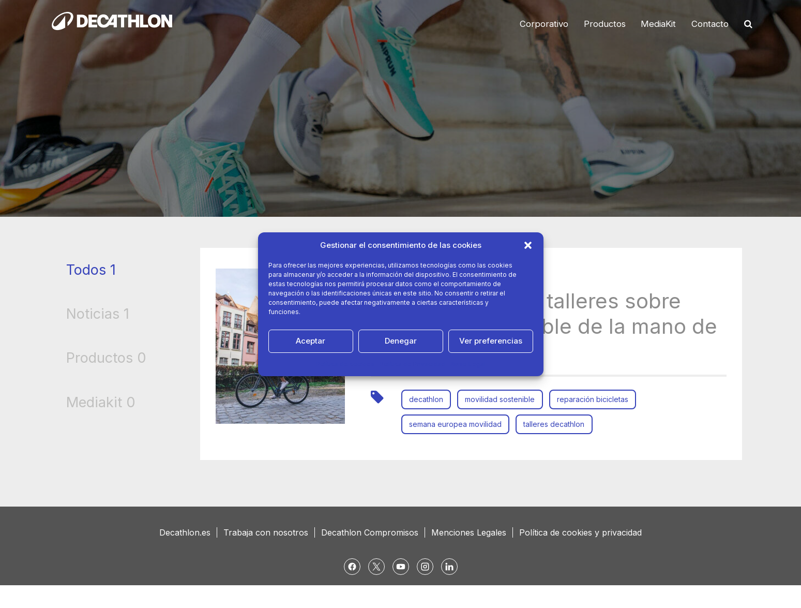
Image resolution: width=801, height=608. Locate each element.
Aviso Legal (468, 364)
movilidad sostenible (503, 399)
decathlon (427, 399)
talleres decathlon (556, 424)
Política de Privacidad (412, 364)
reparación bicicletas (597, 399)
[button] (528, 245)
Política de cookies (345, 364)
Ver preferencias (490, 341)
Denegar (401, 341)
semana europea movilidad (456, 424)
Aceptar (310, 341)
